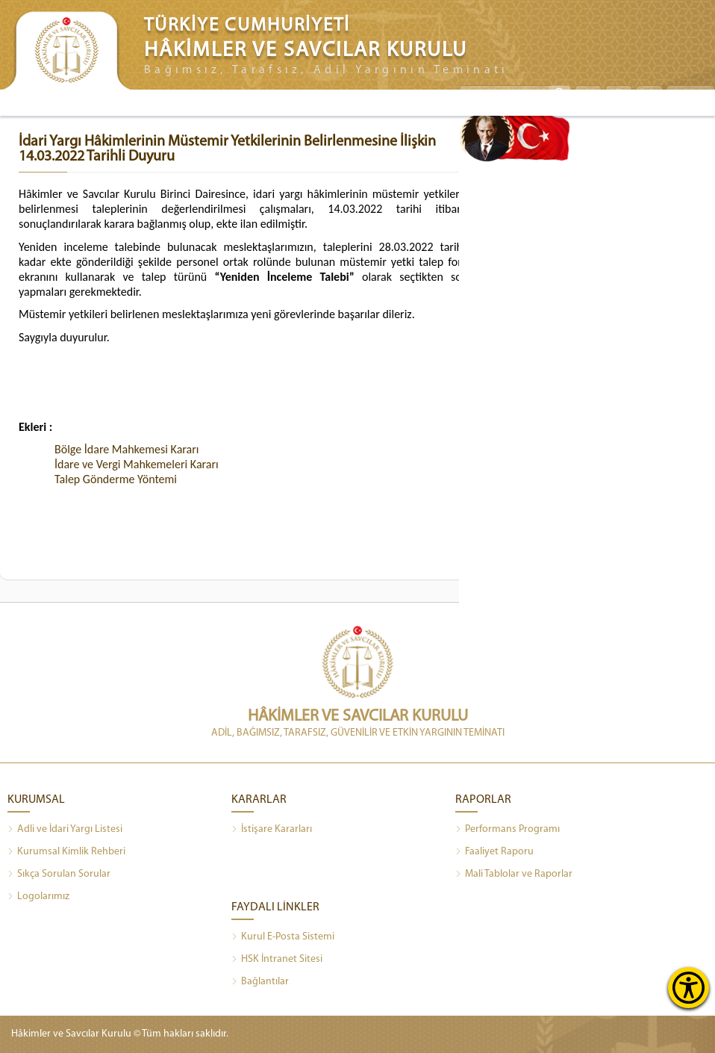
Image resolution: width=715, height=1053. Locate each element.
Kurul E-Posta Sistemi (282, 937)
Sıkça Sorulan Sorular (58, 874)
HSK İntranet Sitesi (276, 959)
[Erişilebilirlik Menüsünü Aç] (688, 987)
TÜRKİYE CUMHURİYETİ (247, 25)
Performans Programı (507, 830)
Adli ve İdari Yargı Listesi (64, 830)
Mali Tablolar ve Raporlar (513, 874)
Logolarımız (38, 897)
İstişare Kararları (271, 830)
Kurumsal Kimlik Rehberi (66, 852)
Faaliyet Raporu (494, 852)
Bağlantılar (260, 982)
